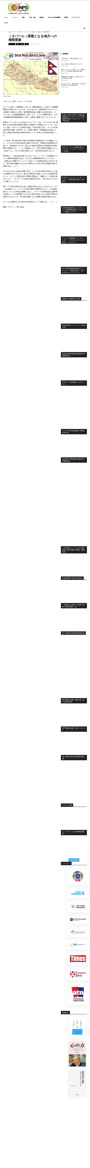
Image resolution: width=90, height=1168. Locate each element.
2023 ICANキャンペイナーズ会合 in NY (74, 326)
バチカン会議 (67, 805)
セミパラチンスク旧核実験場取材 (73, 832)
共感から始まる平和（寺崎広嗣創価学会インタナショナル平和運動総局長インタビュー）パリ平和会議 (73, 118)
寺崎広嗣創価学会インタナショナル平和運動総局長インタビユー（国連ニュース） (73, 210)
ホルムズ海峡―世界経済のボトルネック (72, 64)
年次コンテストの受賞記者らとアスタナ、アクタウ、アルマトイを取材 (73, 149)
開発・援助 (20, 44)
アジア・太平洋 (17, 32)
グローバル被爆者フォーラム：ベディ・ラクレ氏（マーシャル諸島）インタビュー (73, 240)
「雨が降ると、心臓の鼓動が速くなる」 (72, 58)
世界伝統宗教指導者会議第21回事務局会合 (73, 355)
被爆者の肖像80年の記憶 (71, 299)
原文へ (53, 202)
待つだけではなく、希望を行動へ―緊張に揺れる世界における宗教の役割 (73, 84)
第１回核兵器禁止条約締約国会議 (73, 757)
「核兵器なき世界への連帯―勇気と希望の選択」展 (73, 606)
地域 (10, 32)
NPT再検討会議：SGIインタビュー (73, 729)
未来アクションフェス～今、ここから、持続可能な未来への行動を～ (73, 179)
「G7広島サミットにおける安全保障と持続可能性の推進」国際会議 (73, 550)
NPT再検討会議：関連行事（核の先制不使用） (73, 701)
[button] (84, 28)
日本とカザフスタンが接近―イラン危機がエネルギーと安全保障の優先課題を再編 (73, 70)
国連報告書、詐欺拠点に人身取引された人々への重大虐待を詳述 (73, 77)
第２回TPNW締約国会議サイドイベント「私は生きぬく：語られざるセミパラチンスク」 (73, 270)
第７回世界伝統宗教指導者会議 (73, 633)
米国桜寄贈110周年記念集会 (72, 578)
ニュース (12, 44)
